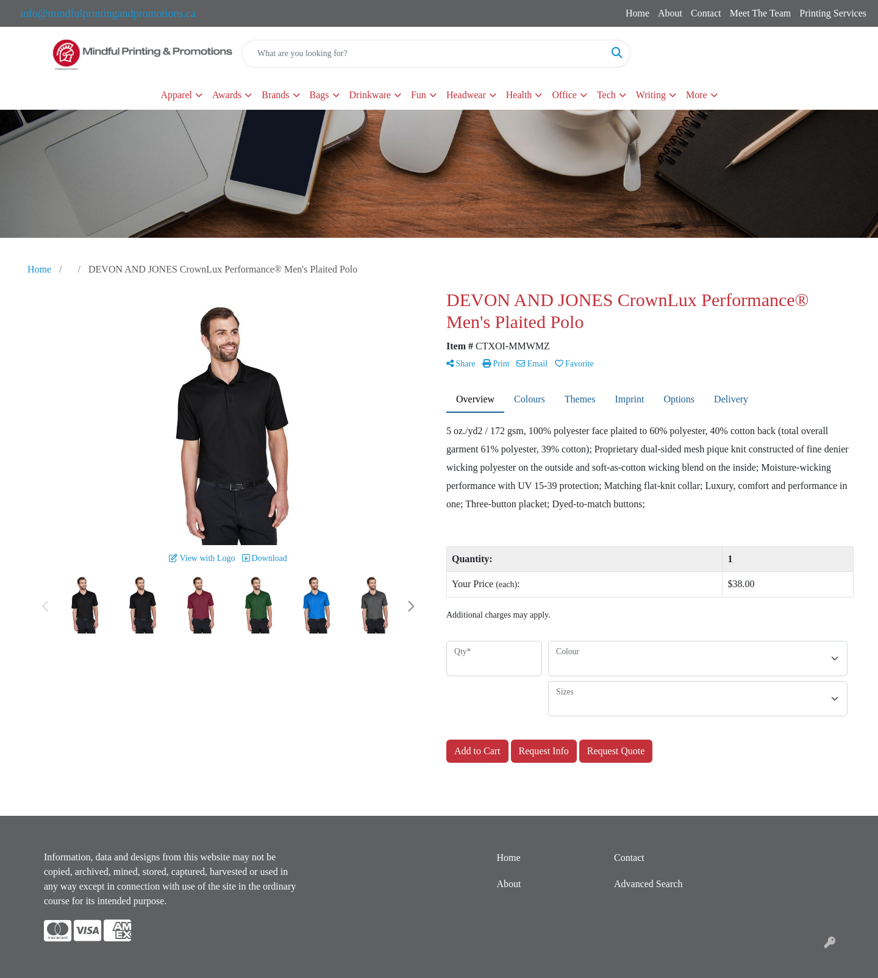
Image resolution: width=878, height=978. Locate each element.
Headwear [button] (466, 95)
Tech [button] (606, 95)
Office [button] (564, 95)
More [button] (696, 95)
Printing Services (832, 13)
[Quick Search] (423, 54)
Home (637, 13)
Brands (275, 95)
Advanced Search (648, 884)
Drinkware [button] (370, 95)
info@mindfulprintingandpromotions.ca (108, 13)
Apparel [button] (176, 95)
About (670, 13)
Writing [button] (651, 95)
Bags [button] (319, 95)
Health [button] (519, 95)
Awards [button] (226, 95)
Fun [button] (418, 95)
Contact (706, 13)
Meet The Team (760, 13)
